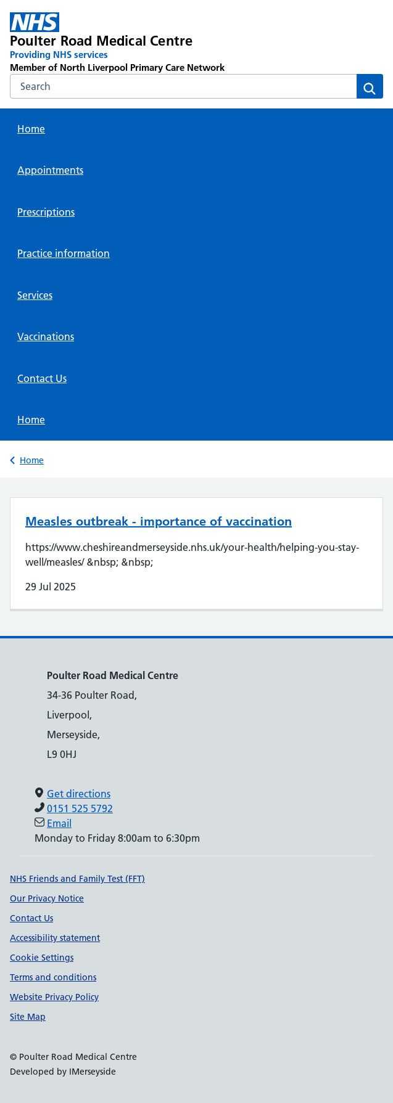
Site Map (28, 1016)
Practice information (63, 253)
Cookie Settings (41, 957)
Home (31, 129)
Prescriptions (46, 212)
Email (59, 823)
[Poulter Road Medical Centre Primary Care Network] (122, 43)
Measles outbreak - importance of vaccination (158, 521)
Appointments (50, 170)
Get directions (78, 794)
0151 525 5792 (80, 808)
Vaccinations (45, 336)
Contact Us (42, 378)
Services (34, 295)
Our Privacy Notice (47, 898)
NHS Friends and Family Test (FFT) (77, 878)
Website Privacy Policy (54, 997)
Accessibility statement (55, 937)
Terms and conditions (53, 977)
